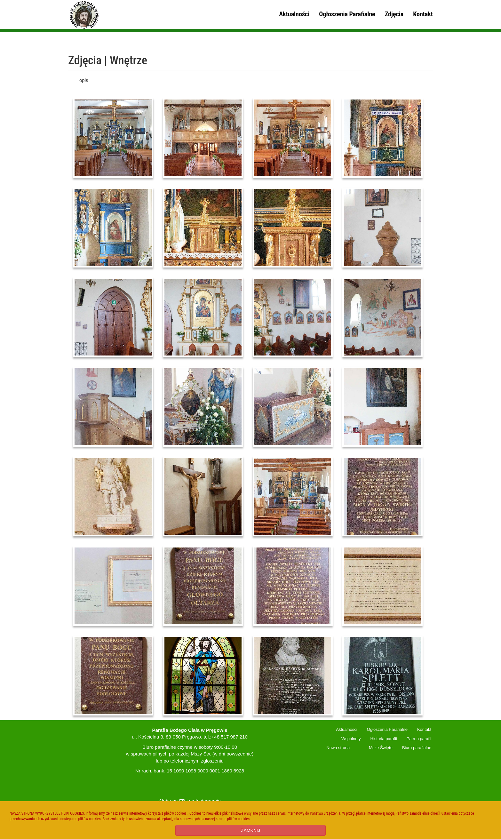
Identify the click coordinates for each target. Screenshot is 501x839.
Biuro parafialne (416, 747)
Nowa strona (338, 747)
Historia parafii (383, 738)
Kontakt (423, 14)
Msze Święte (381, 747)
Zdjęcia (394, 14)
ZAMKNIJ (250, 830)
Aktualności (294, 14)
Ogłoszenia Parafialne (347, 14)
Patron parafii (419, 738)
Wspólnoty (351, 738)
